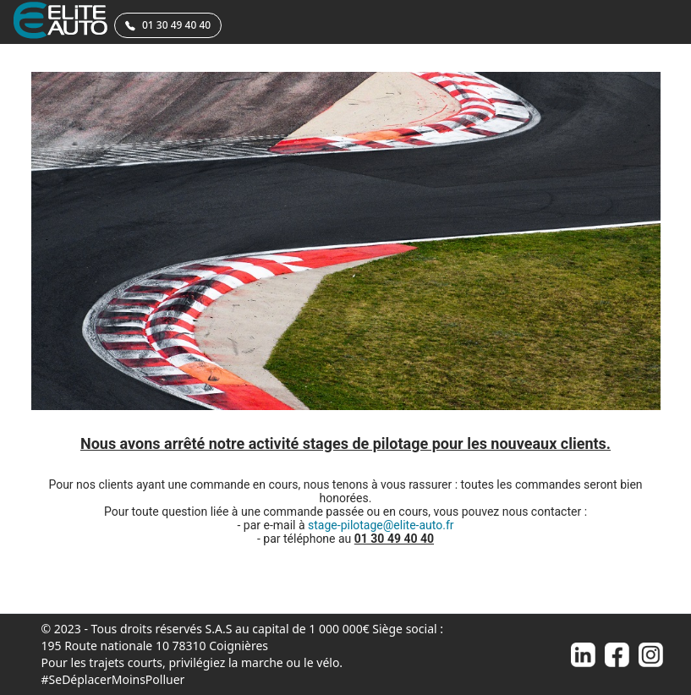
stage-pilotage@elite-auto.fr (380, 525)
